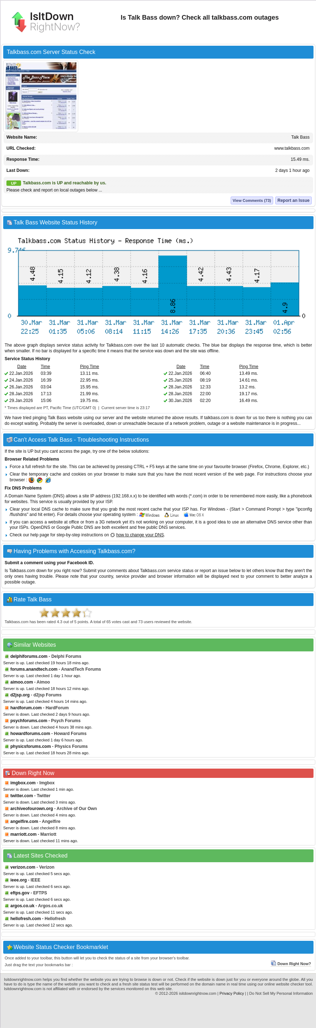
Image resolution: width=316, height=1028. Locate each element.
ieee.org (18, 880)
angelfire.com (24, 821)
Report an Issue (293, 200)
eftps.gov (19, 892)
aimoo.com (21, 682)
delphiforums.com (28, 656)
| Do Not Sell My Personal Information (280, 993)
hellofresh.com (25, 918)
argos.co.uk (22, 905)
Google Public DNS (74, 527)
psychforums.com (28, 720)
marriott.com (23, 834)
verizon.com (22, 867)
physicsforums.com (30, 746)
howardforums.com (30, 733)
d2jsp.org (20, 694)
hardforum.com (26, 707)
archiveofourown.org (31, 808)
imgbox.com (23, 782)
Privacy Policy (232, 993)
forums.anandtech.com (33, 669)
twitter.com (21, 795)
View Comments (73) (252, 200)
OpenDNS (40, 527)
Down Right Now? (291, 964)
